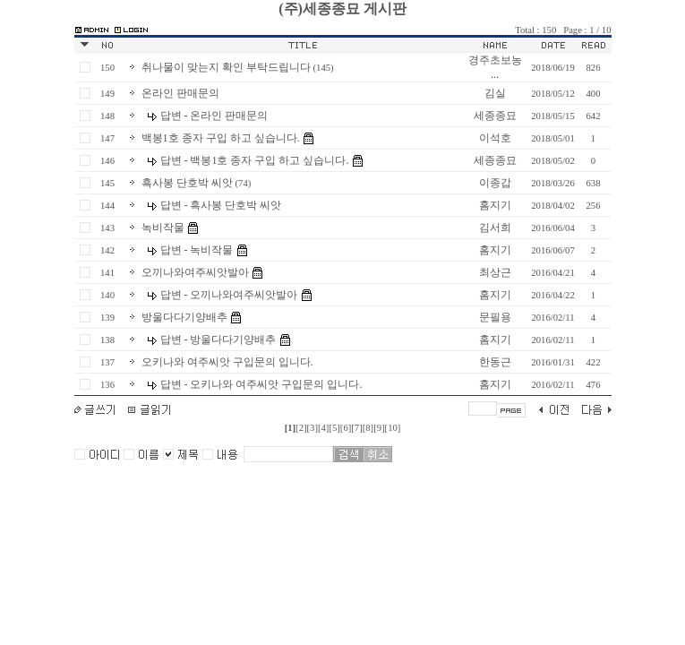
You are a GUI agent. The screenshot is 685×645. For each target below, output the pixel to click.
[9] (378, 428)
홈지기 (495, 205)
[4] (323, 428)
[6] (345, 428)
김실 (495, 93)
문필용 (495, 317)
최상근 (495, 272)
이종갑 (495, 182)
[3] (312, 428)
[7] (356, 428)
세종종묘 (495, 115)
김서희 (495, 227)
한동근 (495, 362)
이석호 (495, 138)
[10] (393, 428)
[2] (300, 428)
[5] (334, 428)
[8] (368, 428)
